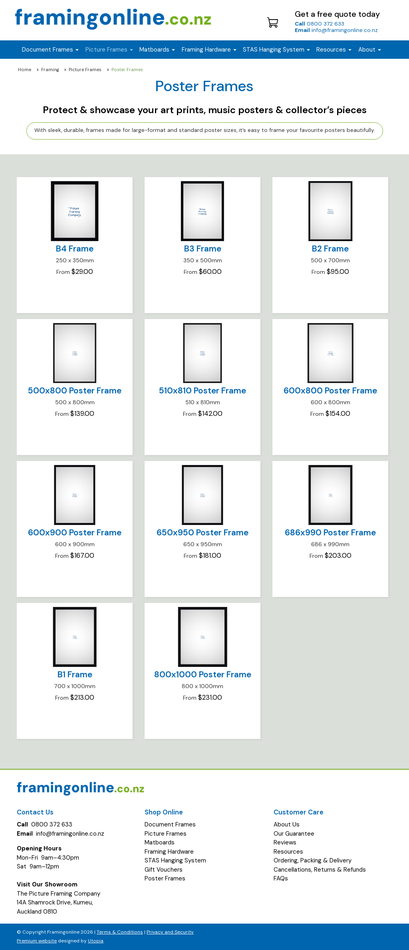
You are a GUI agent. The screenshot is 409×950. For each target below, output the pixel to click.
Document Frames (170, 824)
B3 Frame (202, 248)
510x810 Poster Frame (202, 390)
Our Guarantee (294, 834)
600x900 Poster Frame (74, 532)
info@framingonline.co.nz (336, 30)
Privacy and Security (170, 932)
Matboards (160, 842)
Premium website (37, 941)
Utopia (95, 941)
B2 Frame (330, 248)
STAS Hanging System (175, 860)
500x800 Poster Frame (74, 390)
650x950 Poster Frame (202, 532)
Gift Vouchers (164, 870)
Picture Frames (85, 69)
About (369, 50)
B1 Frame (75, 674)
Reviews (285, 842)
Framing (50, 69)
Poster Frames (165, 878)
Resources (333, 50)
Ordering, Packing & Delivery (312, 860)
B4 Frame (74, 248)
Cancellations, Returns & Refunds (320, 870)
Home (24, 69)
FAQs (281, 878)
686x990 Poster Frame (330, 532)
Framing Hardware (169, 852)
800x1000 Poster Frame (202, 674)
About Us (287, 824)
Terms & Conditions (120, 932)
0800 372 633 (319, 23)
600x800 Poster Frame (330, 390)
